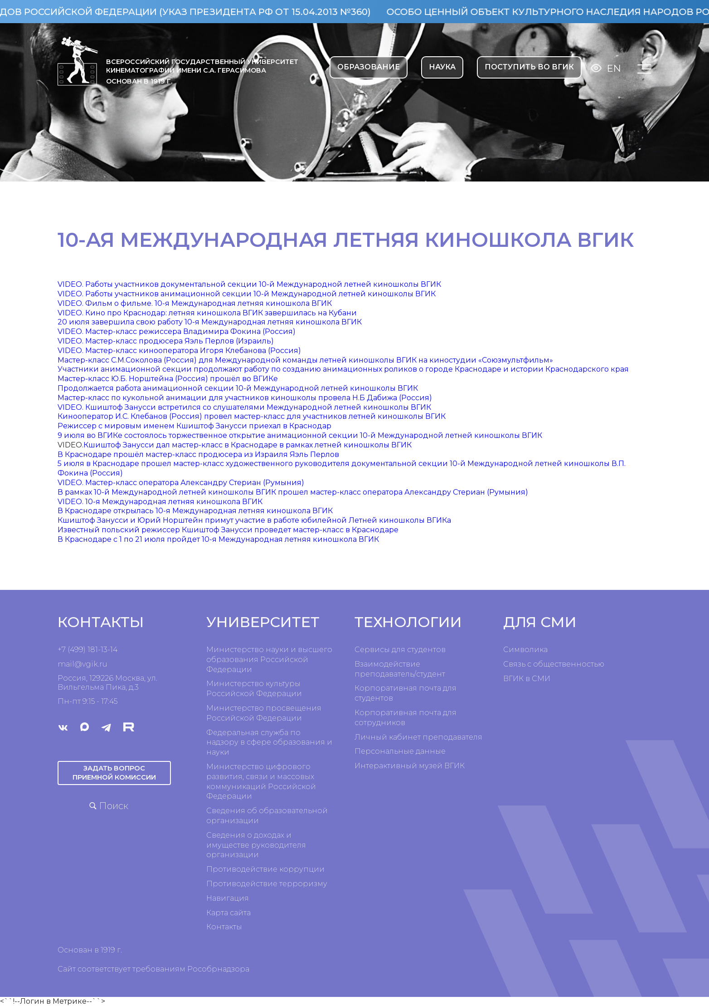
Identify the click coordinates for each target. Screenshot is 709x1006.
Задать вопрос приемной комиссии (114, 772)
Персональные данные (400, 751)
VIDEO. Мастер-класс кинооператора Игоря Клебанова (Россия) (179, 350)
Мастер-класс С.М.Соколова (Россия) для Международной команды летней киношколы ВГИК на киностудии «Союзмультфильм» (305, 360)
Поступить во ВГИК (529, 67)
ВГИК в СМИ (526, 678)
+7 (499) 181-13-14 (87, 649)
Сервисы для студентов (400, 649)
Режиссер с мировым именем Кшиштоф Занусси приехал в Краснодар (194, 426)
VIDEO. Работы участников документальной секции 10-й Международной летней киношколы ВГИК (249, 284)
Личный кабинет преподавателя (418, 737)
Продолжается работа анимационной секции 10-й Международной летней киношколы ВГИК (238, 388)
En (614, 68)
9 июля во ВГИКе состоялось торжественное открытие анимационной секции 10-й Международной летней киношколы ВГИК (300, 435)
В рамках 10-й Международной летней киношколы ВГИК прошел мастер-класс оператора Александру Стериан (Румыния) (293, 492)
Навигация (227, 898)
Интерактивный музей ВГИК (409, 765)
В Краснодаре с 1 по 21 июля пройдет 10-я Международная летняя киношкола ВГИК (218, 539)
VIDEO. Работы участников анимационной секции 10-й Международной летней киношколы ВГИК (247, 294)
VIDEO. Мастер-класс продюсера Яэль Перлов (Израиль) (166, 341)
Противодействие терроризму (266, 883)
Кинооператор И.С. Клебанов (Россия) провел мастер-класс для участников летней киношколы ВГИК (252, 416)
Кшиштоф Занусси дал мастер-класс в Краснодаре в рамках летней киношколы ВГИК (247, 445)
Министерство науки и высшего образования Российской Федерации (269, 659)
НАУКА (442, 67)
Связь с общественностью (553, 664)
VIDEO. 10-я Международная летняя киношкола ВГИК (160, 501)
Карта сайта (228, 912)
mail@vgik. (78, 664)
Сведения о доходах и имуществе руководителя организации (256, 845)
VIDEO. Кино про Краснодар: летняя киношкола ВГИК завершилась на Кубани (207, 313)
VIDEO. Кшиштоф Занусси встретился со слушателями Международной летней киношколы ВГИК (244, 407)
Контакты (224, 927)
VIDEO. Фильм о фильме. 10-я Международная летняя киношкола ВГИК (195, 303)
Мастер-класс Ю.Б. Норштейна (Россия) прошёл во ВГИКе (168, 378)
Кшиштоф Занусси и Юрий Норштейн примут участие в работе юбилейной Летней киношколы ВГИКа (254, 520)
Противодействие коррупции (265, 869)
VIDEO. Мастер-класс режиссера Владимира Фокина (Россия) (177, 331)
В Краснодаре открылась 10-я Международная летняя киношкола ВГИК (195, 510)
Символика (525, 649)
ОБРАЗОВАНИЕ (368, 67)
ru (103, 664)
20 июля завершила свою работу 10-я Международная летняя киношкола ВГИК (210, 322)
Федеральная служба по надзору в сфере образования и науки (269, 742)
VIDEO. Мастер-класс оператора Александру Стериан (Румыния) (181, 482)
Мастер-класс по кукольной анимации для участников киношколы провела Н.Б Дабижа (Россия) (245, 397)
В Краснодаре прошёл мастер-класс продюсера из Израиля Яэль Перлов (198, 454)
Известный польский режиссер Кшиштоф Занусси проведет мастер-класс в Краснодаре (228, 529)
